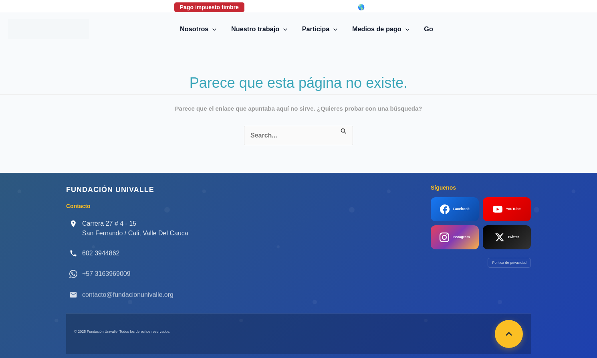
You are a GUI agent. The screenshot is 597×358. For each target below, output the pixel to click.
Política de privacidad (509, 263)
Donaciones (272, 7)
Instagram (455, 237)
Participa (319, 29)
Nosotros (202, 29)
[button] (216, 29)
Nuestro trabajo (261, 29)
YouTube (506, 209)
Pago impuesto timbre (209, 7)
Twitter (507, 237)
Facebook (455, 209)
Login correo (323, 7)
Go (425, 28)
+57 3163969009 (106, 279)
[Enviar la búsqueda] (344, 130)
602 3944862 (100, 253)
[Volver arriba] (509, 334)
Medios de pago (379, 29)
